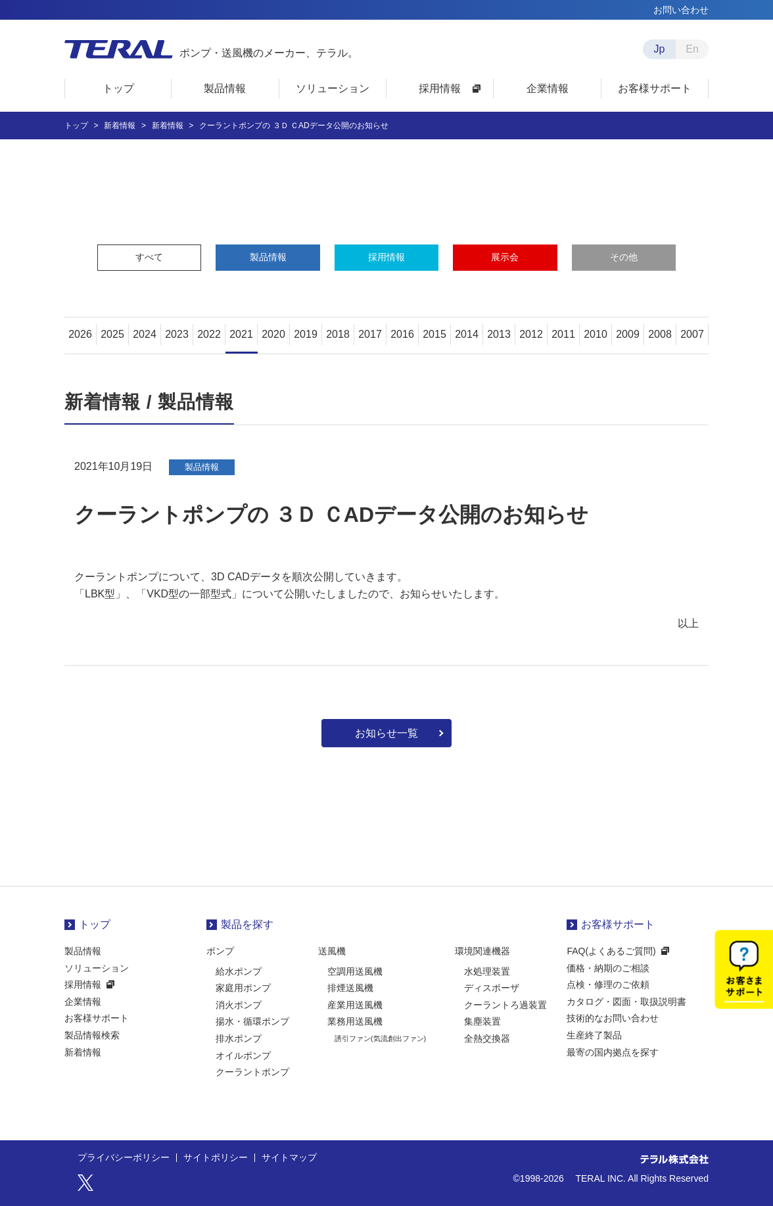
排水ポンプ (239, 1038)
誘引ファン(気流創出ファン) (380, 1038)
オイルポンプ (243, 1055)
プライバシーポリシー (124, 1158)
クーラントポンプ (252, 1072)
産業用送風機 (355, 1005)
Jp (659, 49)
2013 (499, 334)
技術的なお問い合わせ (613, 1018)
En (692, 49)
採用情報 (386, 257)
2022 (209, 334)
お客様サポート (96, 1018)
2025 (112, 334)
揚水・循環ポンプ (252, 1021)
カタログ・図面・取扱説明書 (626, 1001)
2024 (144, 334)
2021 (241, 334)
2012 (531, 334)
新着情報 (82, 1052)
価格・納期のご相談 (608, 968)
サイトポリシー (215, 1158)
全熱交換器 (487, 1038)
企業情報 (82, 1001)
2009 (628, 334)
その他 (624, 257)
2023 (177, 334)
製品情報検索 (92, 1035)
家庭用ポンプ (243, 988)
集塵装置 (482, 1021)
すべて (149, 257)
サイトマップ (289, 1158)
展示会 (505, 257)
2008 (660, 334)
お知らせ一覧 (386, 733)
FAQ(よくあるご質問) (611, 951)
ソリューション (96, 968)
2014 (467, 334)
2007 (692, 334)
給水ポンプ (239, 971)
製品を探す (247, 924)
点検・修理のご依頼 (608, 984)
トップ (94, 924)
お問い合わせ (681, 10)
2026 (80, 334)
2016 (402, 334)
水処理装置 (487, 971)
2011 (563, 334)
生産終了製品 (594, 1035)
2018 (338, 334)
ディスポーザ (491, 988)
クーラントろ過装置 (505, 1005)
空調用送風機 (355, 971)
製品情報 (268, 257)
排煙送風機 (350, 988)
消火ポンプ (239, 1005)
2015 (434, 334)
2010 (595, 334)
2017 (370, 334)
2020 (273, 334)
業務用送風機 (355, 1021)
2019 (305, 334)
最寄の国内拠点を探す (613, 1052)
